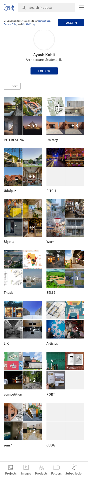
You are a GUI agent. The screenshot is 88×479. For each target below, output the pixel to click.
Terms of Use (44, 20)
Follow (44, 71)
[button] (12, 86)
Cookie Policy (28, 24)
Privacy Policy (11, 24)
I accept (71, 23)
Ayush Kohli (44, 54)
